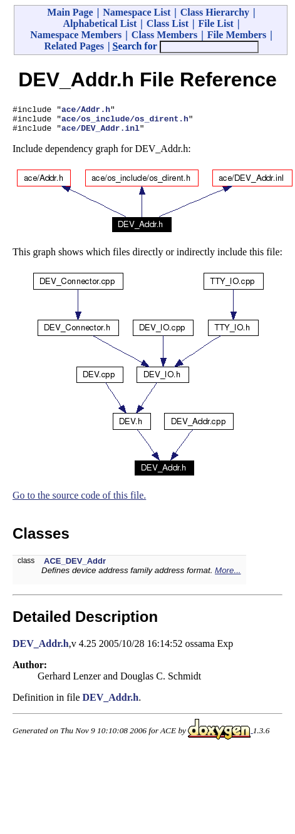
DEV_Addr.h (41, 649)
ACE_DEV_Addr (75, 566)
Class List (168, 23)
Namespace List (136, 12)
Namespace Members (76, 34)
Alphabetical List (100, 23)
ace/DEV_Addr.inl (100, 133)
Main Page (70, 12)
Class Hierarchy (214, 12)
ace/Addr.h (85, 110)
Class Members (164, 34)
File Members (237, 34)
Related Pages (74, 46)
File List (216, 23)
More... (228, 576)
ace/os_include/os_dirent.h (125, 122)
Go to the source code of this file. (79, 501)
